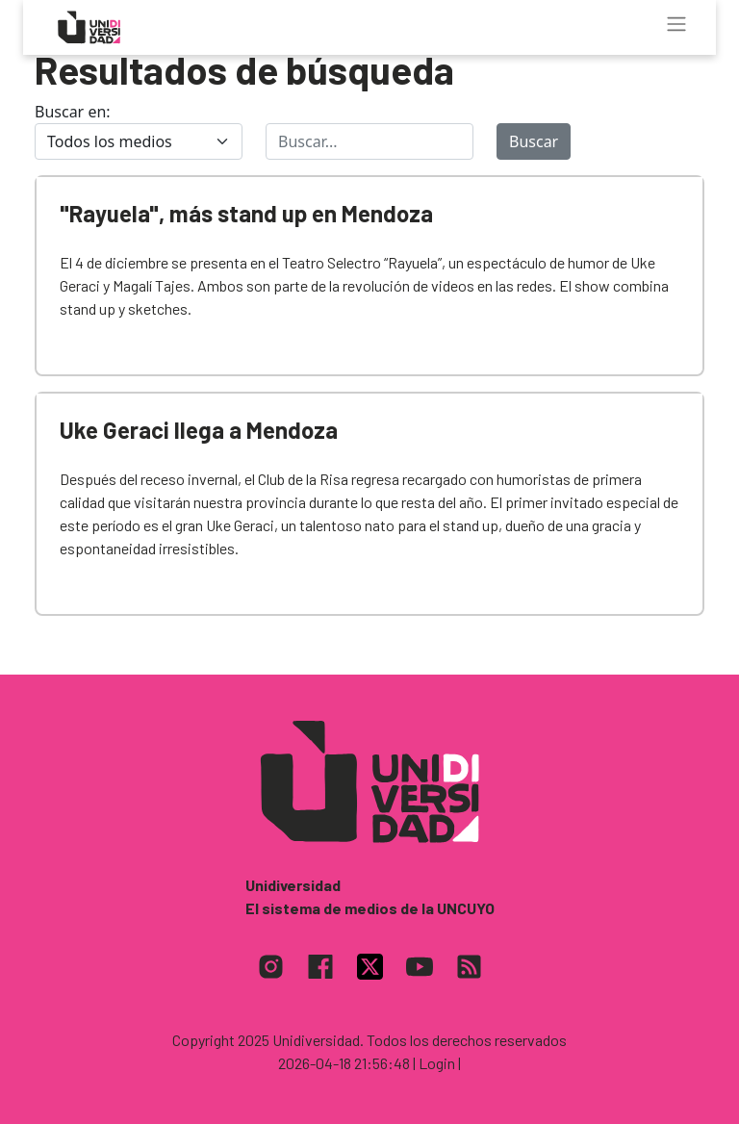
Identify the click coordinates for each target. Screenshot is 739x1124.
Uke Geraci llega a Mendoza (199, 430)
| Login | (437, 1063)
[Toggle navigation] (676, 24)
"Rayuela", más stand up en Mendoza (246, 213)
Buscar (533, 141)
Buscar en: (73, 111)
